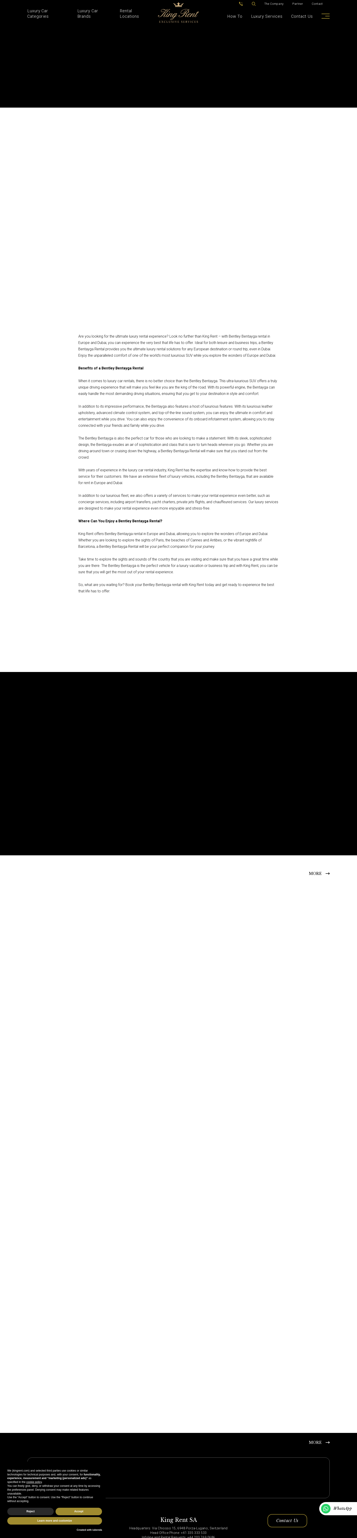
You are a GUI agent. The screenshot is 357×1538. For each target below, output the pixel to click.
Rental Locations (129, 13)
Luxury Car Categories (38, 13)
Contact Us (302, 16)
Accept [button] (78, 1511)
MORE (315, 873)
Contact (317, 3)
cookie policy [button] (34, 1482)
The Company (274, 3)
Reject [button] (30, 1511)
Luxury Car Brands (87, 13)
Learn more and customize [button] (54, 1520)
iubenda (97, 1529)
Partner (297, 3)
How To (234, 16)
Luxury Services (267, 16)
